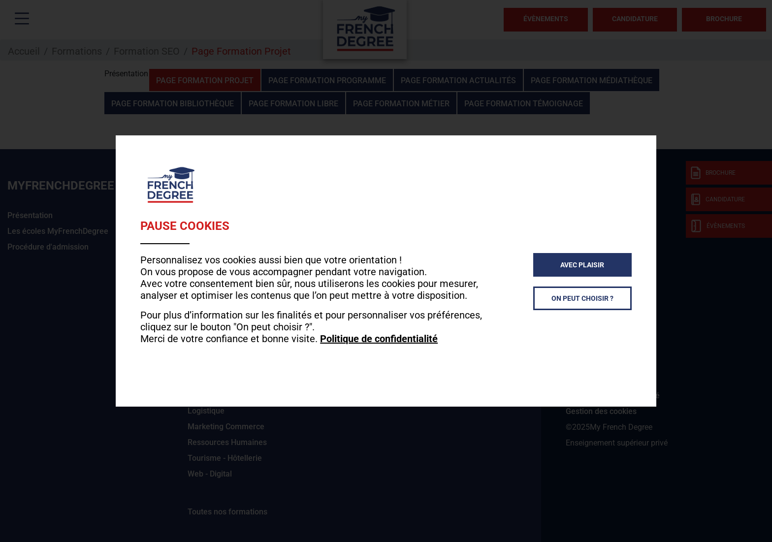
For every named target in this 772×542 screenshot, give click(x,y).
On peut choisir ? (582, 298)
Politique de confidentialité (379, 339)
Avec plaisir (582, 265)
